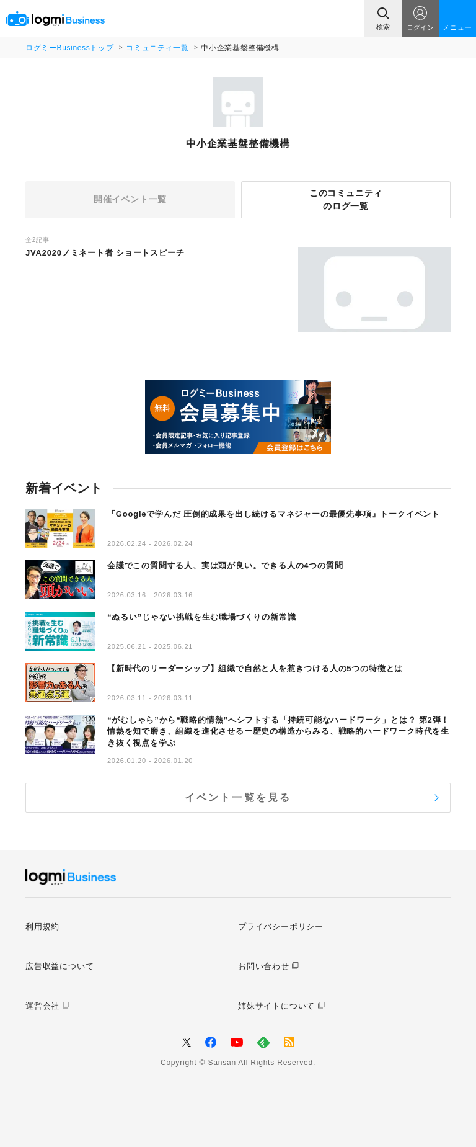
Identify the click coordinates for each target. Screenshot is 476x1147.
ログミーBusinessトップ (69, 47)
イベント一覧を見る (238, 797)
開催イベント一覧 (130, 199)
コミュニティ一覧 (157, 47)
